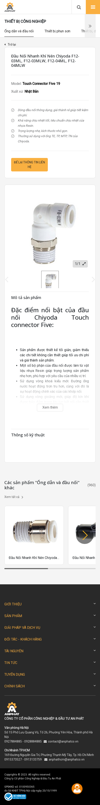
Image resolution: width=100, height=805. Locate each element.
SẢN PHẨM (13, 616)
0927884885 (13, 741)
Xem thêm (50, 407)
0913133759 (33, 759)
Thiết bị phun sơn (57, 31)
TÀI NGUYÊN (13, 651)
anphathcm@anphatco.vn (66, 759)
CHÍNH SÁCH (14, 686)
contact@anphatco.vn (63, 741)
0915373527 (13, 759)
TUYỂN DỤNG (14, 674)
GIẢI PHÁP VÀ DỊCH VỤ (22, 628)
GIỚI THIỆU (13, 604)
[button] (84, 535)
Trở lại (10, 44)
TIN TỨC (10, 663)
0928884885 (33, 741)
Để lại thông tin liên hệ (29, 165)
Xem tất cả (13, 497)
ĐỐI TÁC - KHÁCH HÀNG (23, 639)
